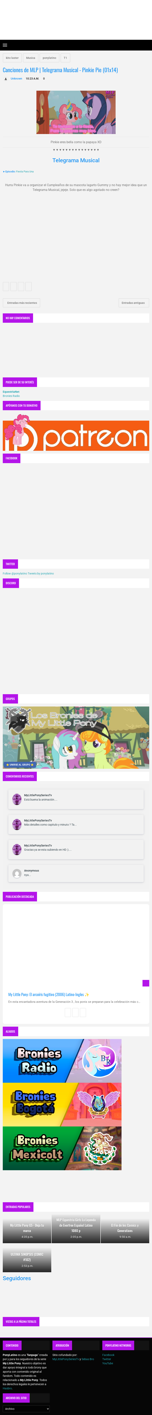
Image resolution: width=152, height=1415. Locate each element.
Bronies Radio (11, 395)
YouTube (107, 1363)
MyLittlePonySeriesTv (38, 795)
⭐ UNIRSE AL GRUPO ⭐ (20, 764)
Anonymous (31, 870)
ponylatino (49, 57)
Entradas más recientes (22, 302)
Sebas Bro (88, 1359)
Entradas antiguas (133, 302)
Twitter (106, 1359)
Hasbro (7, 1388)
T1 (65, 57)
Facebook (108, 1355)
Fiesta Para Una (25, 171)
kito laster (12, 57)
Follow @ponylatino (15, 573)
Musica (30, 57)
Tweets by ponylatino (41, 573)
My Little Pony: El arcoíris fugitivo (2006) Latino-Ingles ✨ (48, 994)
